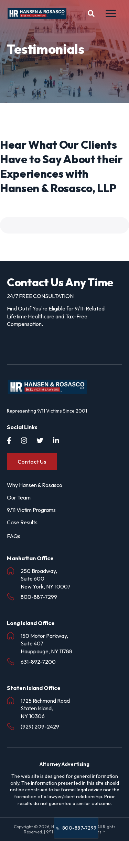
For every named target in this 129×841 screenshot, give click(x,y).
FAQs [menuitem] (13, 536)
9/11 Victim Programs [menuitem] (31, 509)
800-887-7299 (76, 828)
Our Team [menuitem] (19, 497)
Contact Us (32, 461)
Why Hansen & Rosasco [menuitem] (34, 485)
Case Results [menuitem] (22, 522)
